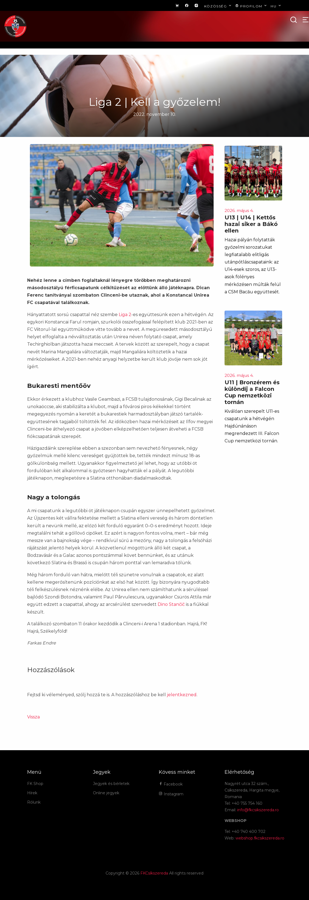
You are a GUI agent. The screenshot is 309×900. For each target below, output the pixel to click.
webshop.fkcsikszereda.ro (260, 838)
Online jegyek (106, 792)
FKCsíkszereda (154, 873)
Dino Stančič (171, 604)
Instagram (171, 794)
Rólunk (34, 802)
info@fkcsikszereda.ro (258, 809)
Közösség (218, 6)
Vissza (33, 717)
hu (276, 6)
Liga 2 (125, 314)
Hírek (32, 792)
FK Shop (35, 783)
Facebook (171, 784)
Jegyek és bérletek (111, 783)
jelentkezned (182, 694)
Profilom (251, 6)
